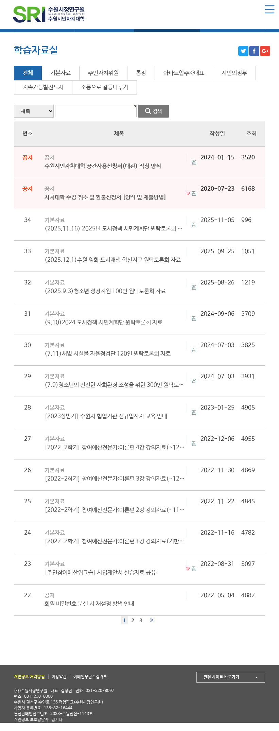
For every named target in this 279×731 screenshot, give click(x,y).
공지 (50, 158)
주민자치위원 (103, 73)
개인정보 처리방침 (29, 677)
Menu (269, 9)
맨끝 (151, 620)
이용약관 (59, 677)
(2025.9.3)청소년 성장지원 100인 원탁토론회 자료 (105, 291)
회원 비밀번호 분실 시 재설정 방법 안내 (89, 604)
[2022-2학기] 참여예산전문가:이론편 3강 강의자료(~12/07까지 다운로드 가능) (116, 479)
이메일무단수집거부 (90, 677)
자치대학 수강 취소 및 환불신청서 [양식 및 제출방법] (106, 197)
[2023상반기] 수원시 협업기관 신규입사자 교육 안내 (106, 416)
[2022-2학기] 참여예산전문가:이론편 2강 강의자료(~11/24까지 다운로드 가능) (116, 510)
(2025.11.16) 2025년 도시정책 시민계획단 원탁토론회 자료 (116, 229)
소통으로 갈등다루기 (104, 87)
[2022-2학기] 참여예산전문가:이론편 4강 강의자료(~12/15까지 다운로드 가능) (116, 448)
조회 (251, 133)
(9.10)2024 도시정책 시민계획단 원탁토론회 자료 (103, 322)
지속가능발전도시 (43, 87)
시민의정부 (234, 73)
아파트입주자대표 (183, 73)
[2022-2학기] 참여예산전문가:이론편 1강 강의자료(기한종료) (116, 541)
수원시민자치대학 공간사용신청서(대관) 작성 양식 (103, 166)
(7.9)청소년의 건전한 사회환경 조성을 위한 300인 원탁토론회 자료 (116, 385)
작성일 (217, 133)
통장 (141, 73)
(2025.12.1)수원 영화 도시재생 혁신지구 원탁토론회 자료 (113, 260)
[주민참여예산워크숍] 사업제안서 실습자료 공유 (100, 573)
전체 (28, 73)
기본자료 (60, 73)
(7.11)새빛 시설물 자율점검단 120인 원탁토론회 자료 (108, 354)
